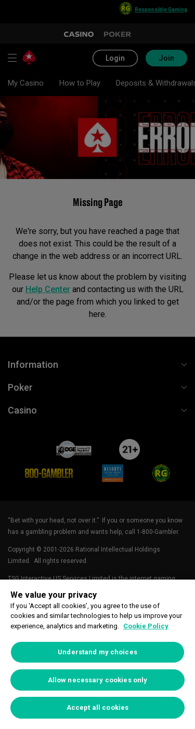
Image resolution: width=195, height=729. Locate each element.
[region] (97, 654)
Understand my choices (97, 652)
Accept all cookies (97, 707)
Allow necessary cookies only (98, 680)
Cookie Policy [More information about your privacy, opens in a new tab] (145, 626)
